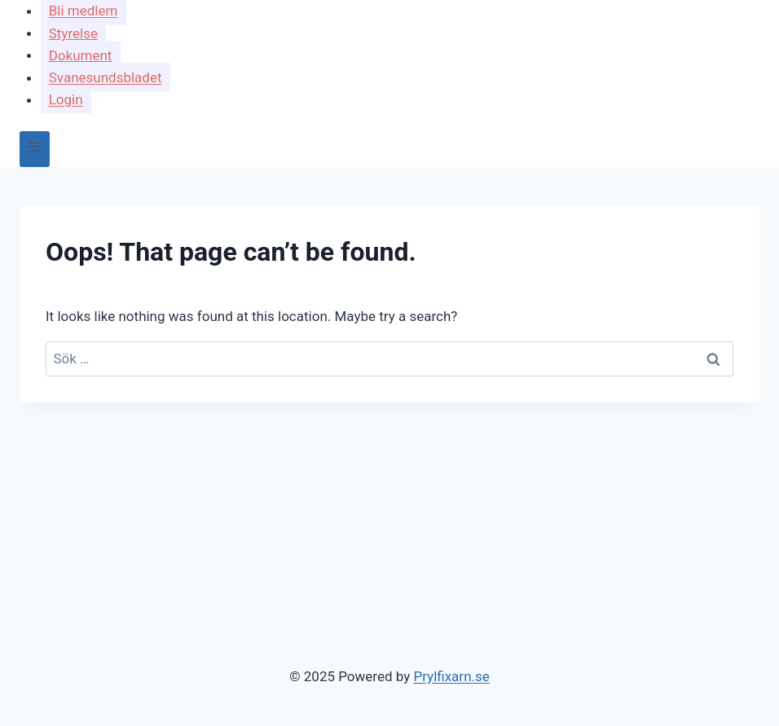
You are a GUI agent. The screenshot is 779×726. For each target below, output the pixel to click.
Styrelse (73, 32)
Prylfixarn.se (451, 676)
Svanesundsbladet (105, 77)
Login (66, 99)
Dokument (80, 54)
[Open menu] (35, 148)
